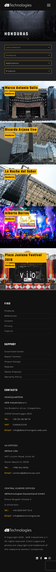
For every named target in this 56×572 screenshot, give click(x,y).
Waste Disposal (12, 372)
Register (9, 366)
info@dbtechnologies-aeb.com (30, 430)
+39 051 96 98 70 (22, 419)
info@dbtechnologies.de (26, 516)
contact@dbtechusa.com (26, 473)
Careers (8, 321)
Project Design (12, 361)
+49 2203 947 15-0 (22, 510)
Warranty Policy (13, 377)
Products (9, 311)
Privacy (8, 326)
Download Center (14, 351)
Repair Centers (12, 356)
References (10, 316)
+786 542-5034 (21, 467)
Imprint (8, 331)
